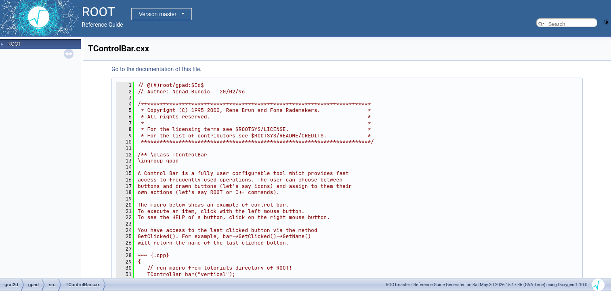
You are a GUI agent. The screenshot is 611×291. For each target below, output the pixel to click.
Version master (157, 14)
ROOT (14, 44)
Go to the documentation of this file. (156, 69)
